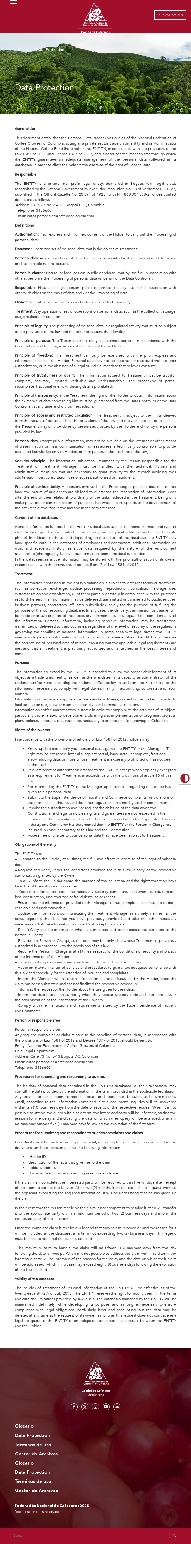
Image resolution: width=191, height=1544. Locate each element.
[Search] (95, 1536)
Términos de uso (33, 1444)
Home (22, 49)
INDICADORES (170, 15)
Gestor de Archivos (36, 1454)
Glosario (24, 1426)
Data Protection (32, 1435)
